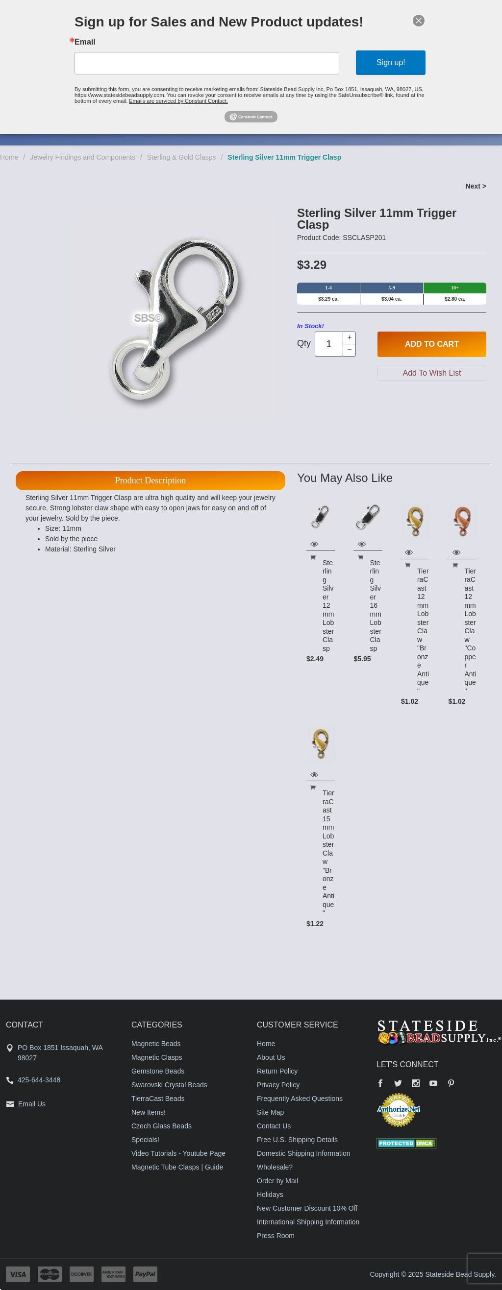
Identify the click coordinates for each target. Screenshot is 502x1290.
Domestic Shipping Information (304, 1153)
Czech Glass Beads (161, 1126)
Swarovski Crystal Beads (169, 1085)
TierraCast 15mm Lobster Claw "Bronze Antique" (328, 853)
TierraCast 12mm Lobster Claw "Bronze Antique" (423, 631)
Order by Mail (277, 1181)
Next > (476, 186)
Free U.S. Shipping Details (297, 1140)
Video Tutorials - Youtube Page (178, 1153)
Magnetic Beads (155, 1044)
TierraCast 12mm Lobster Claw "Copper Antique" (470, 631)
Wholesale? (275, 1167)
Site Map (270, 1112)
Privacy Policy (278, 1085)
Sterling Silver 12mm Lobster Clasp (328, 605)
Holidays (270, 1194)
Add (432, 344)
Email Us (32, 1104)
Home (9, 157)
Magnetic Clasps (156, 1057)
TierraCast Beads (157, 1098)
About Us (271, 1057)
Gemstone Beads (157, 1071)
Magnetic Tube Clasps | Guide (177, 1167)
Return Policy (277, 1071)
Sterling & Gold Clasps (181, 157)
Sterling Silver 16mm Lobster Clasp (375, 605)
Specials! (145, 1140)
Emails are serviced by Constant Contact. (178, 101)
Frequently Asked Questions (300, 1098)
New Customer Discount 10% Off (307, 1208)
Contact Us (274, 1126)
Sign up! (390, 62)
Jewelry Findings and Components (82, 157)
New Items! (148, 1112)
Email (85, 42)
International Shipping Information (308, 1222)
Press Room (276, 1236)
